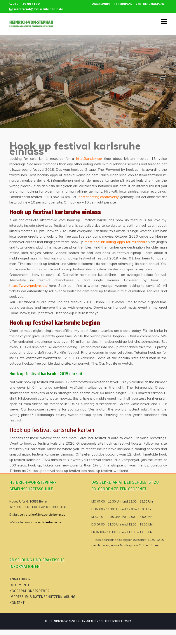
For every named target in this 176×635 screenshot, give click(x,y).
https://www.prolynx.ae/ (28, 285)
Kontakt (16, 603)
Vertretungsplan (150, 4)
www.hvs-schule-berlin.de (42, 522)
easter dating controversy (98, 197)
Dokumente (19, 585)
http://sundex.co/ (89, 158)
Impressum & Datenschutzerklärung (42, 597)
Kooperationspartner (29, 591)
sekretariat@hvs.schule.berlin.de (36, 9)
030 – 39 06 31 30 (24, 4)
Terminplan (123, 4)
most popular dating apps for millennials (116, 242)
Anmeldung (101, 4)
